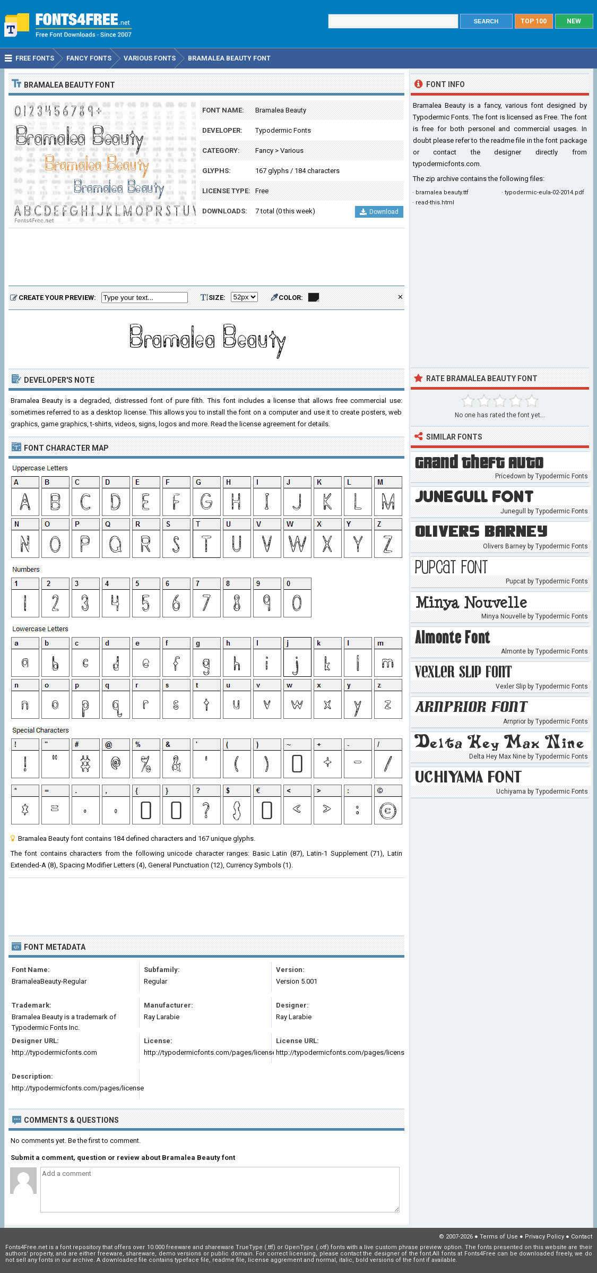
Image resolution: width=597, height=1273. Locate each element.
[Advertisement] (206, 257)
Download (379, 212)
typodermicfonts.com (446, 164)
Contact (581, 1236)
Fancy (264, 150)
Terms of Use (499, 1236)
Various (292, 150)
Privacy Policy (544, 1236)
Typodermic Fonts (283, 130)
